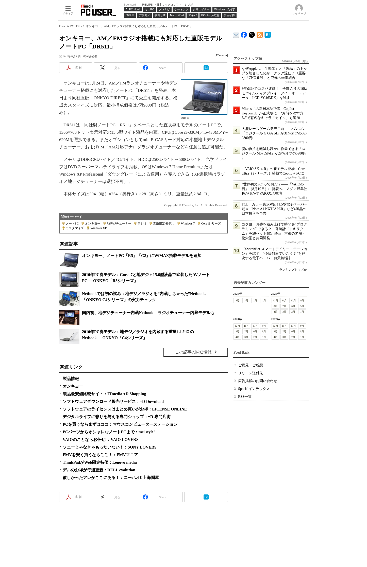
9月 (302, 300)
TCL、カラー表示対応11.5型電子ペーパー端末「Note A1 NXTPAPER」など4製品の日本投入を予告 (275, 208)
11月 (284, 300)
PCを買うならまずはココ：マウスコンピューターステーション (120, 424)
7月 (284, 306)
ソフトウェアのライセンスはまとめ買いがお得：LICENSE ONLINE (125, 409)
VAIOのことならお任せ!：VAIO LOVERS (101, 439)
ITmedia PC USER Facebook (244, 34)
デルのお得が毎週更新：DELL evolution (99, 470)
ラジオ (142, 223)
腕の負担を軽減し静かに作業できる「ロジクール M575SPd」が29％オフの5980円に (274, 153)
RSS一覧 (245, 397)
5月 (302, 306)
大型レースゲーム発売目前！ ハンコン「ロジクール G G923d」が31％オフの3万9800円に (274, 133)
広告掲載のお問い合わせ (257, 381)
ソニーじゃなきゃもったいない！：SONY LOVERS (110, 447)
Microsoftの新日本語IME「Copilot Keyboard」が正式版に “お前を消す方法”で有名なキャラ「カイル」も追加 (272, 113)
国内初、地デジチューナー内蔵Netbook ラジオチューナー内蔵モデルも (148, 313)
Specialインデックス (254, 389)
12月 (275, 300)
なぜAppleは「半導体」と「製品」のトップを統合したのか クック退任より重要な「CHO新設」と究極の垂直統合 (274, 73)
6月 (293, 306)
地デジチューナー (119, 223)
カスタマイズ (75, 228)
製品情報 (71, 378)
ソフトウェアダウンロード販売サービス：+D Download (113, 401)
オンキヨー (92, 223)
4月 (237, 300)
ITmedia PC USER (70, 26)
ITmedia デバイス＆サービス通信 (236, 34)
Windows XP (98, 228)
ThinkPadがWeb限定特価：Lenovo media (100, 462)
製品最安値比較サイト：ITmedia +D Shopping (104, 394)
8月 (275, 306)
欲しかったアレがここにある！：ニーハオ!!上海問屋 (111, 477)
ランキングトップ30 (293, 269)
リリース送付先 (250, 373)
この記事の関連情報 (193, 352)
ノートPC (72, 223)
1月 (264, 300)
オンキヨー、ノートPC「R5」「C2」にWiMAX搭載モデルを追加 (142, 255)
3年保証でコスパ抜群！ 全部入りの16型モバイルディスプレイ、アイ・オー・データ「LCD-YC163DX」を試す (274, 93)
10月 (293, 300)
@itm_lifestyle (252, 34)
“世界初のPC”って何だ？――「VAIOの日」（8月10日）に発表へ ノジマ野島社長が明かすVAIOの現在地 (274, 188)
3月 (246, 300)
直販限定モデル (163, 223)
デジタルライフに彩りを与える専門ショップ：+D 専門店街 (117, 417)
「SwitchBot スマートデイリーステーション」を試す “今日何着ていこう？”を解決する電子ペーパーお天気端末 (274, 253)
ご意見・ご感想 (250, 365)
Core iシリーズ (211, 223)
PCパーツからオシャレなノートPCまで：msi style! (109, 432)
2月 (255, 300)
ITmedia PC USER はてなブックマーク (267, 34)
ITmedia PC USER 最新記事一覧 (260, 34)
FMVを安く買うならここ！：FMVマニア (100, 455)
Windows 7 (188, 223)
